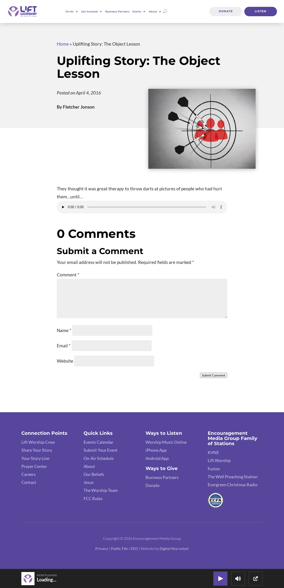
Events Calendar (98, 442)
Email (64, 345)
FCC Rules (93, 498)
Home (63, 44)
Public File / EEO (124, 548)
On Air (69, 11)
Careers (28, 474)
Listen (260, 11)
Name (64, 330)
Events (136, 11)
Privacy (101, 548)
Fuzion (214, 468)
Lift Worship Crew (38, 442)
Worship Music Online (166, 442)
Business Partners (117, 11)
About (153, 11)
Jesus (89, 482)
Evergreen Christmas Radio (232, 484)
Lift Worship (219, 460)
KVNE (213, 452)
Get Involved (89, 11)
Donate (225, 11)
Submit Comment (213, 375)
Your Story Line (35, 458)
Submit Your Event (101, 450)
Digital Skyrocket (174, 548)
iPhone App (156, 450)
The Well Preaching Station (232, 476)
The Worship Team (101, 490)
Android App (157, 458)
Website (65, 361)
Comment (68, 274)
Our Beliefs (94, 474)
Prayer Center (34, 466)
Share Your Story (36, 450)
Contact (28, 482)
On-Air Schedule (99, 458)
